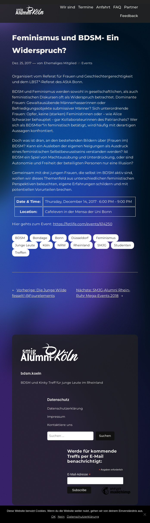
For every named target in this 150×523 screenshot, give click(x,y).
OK (53, 516)
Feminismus (106, 238)
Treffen (20, 253)
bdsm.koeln (31, 373)
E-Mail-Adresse (79, 474)
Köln (46, 245)
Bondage (40, 238)
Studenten (122, 245)
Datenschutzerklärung (83, 516)
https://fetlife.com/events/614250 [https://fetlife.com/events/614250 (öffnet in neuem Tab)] (82, 224)
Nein (61, 516)
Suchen (105, 436)
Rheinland (81, 245)
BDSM (20, 238)
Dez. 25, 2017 (21, 63)
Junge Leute (25, 245)
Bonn (59, 238)
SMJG (101, 245)
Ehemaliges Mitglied (60, 63)
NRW (62, 245)
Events (86, 63)
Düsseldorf (79, 238)
